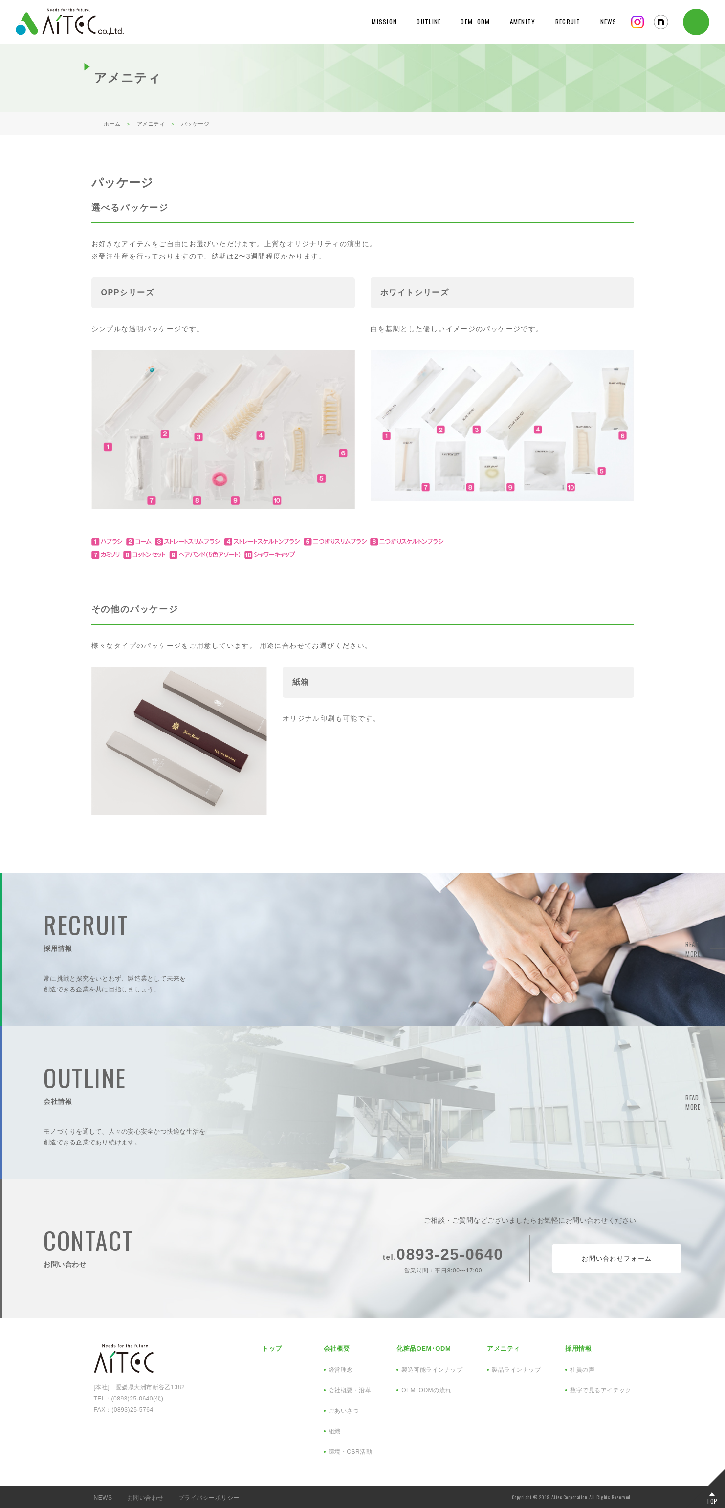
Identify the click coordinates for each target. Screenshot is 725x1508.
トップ (272, 1348)
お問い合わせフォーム (617, 1258)
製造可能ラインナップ (431, 1369)
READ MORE (656, 949)
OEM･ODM (475, 21)
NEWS (608, 21)
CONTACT (696, 22)
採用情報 (578, 1348)
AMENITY (523, 21)
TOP (712, 1500)
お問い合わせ (145, 1497)
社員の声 (582, 1369)
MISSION (384, 21)
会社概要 (337, 1348)
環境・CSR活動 (350, 1451)
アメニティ (503, 1348)
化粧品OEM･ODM (423, 1348)
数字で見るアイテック (600, 1390)
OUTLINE (429, 21)
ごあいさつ (344, 1410)
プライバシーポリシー (209, 1497)
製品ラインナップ (516, 1369)
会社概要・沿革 (350, 1390)
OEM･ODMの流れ (426, 1390)
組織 (335, 1431)
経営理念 (341, 1369)
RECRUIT (568, 21)
